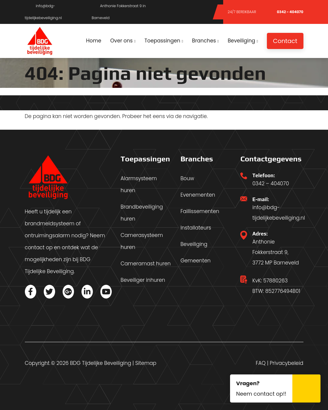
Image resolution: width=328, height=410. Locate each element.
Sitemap (145, 363)
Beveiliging (193, 244)
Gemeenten (195, 260)
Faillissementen (199, 211)
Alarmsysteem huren (138, 184)
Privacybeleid (286, 363)
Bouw (187, 178)
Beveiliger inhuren (142, 280)
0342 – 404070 (270, 183)
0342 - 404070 (284, 11)
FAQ (261, 363)
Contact (285, 41)
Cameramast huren (145, 263)
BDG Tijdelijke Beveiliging (100, 363)
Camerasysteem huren (141, 241)
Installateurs (195, 227)
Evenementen (197, 194)
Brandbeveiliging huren (141, 212)
